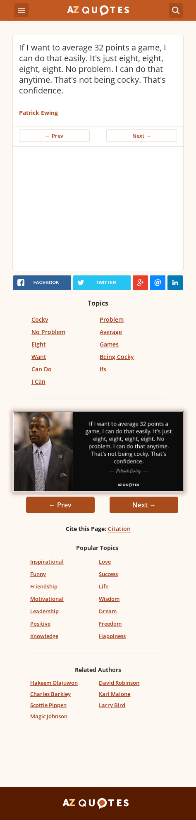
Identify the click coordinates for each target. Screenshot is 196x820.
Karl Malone (114, 694)
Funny (38, 574)
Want (38, 357)
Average (111, 332)
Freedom (110, 623)
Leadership (44, 611)
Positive (40, 623)
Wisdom (109, 598)
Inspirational (47, 561)
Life (103, 586)
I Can (38, 381)
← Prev (54, 135)
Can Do (41, 369)
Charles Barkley (50, 694)
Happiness (112, 636)
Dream (108, 611)
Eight (38, 344)
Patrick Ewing (38, 113)
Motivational (47, 598)
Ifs (103, 369)
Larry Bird (112, 705)
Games (109, 344)
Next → (141, 135)
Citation (119, 529)
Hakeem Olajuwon (54, 682)
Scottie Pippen (48, 705)
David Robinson (119, 682)
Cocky (39, 319)
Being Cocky (117, 357)
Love (105, 561)
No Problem (48, 332)
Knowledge (44, 636)
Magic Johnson (48, 716)
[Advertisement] (98, 209)
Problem (112, 319)
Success (108, 574)
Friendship (43, 586)
